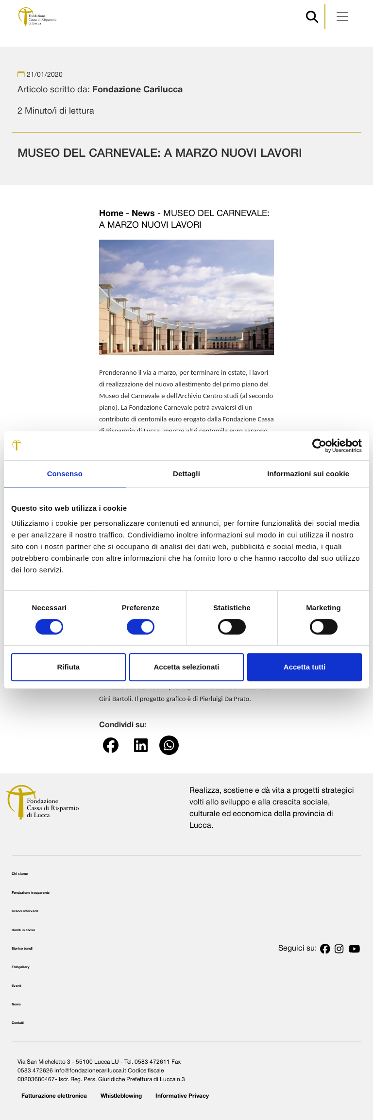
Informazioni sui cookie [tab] (308, 473)
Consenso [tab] (65, 473)
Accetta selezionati (186, 667)
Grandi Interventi (25, 911)
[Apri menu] (342, 16)
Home (111, 214)
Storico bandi (22, 948)
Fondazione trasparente (31, 892)
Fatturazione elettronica (54, 1096)
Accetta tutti (305, 667)
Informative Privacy (182, 1096)
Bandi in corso (23, 930)
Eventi (16, 986)
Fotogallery (21, 967)
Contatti (18, 1022)
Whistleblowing (121, 1096)
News (143, 214)
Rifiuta (68, 667)
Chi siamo (20, 873)
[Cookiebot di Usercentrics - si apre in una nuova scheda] (319, 445)
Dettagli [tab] (186, 473)
